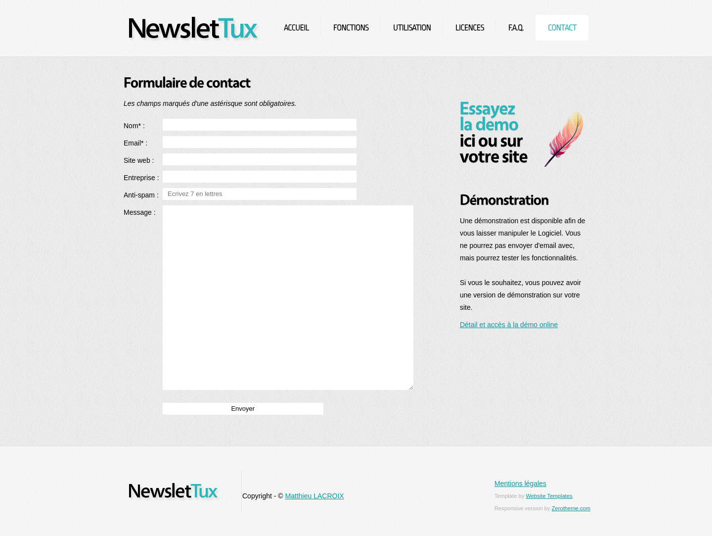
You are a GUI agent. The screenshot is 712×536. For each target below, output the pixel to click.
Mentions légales (520, 483)
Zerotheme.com (571, 508)
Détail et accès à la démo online (509, 325)
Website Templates (549, 496)
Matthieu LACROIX (314, 496)
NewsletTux (194, 28)
